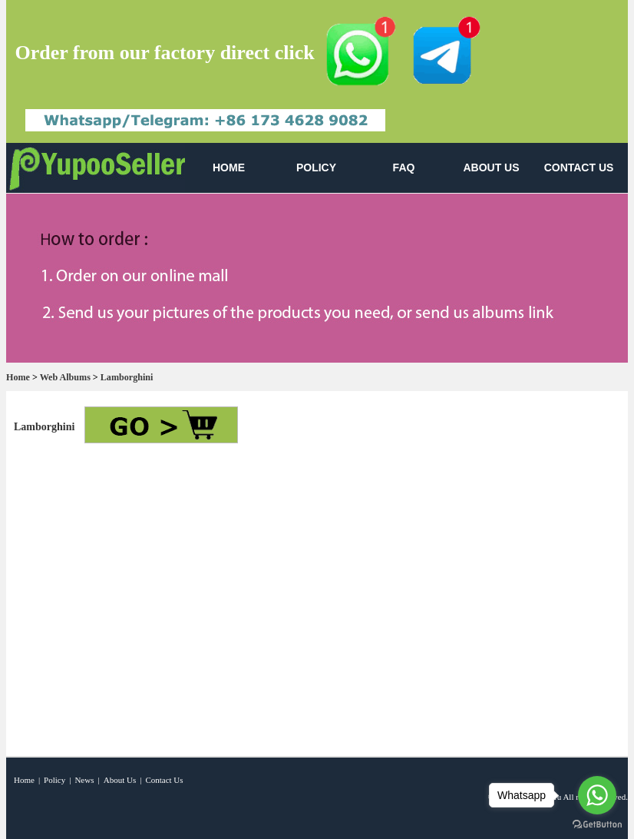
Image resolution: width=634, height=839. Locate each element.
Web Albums (65, 377)
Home (18, 377)
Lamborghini (127, 377)
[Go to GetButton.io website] (597, 824)
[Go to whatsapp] (597, 795)
